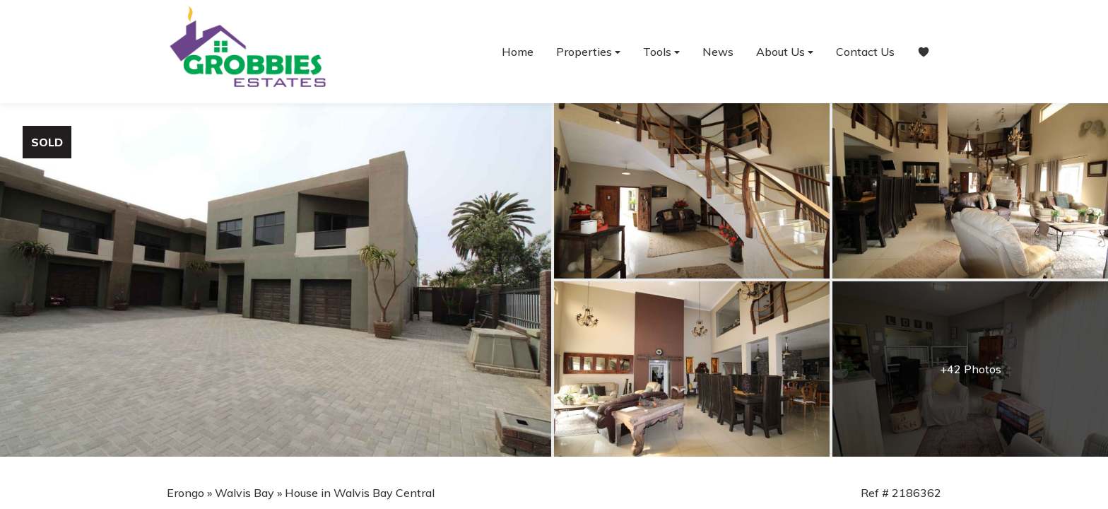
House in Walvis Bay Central (360, 493)
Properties (588, 52)
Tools (661, 52)
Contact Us (865, 52)
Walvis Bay (244, 493)
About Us (784, 52)
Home (518, 52)
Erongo (185, 493)
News (717, 52)
